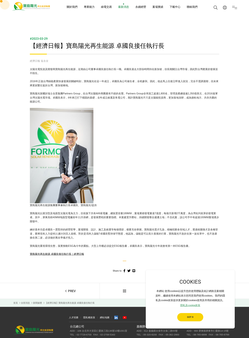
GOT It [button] (190, 317)
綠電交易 (106, 6)
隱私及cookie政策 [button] (190, 305)
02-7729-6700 (84, 334)
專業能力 (89, 6)
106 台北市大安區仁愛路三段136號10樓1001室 (102, 330)
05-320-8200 (150, 334)
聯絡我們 (192, 6)
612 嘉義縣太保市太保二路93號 (161, 330)
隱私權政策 (89, 317)
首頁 (15, 303)
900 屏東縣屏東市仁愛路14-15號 (211, 330)
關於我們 (72, 6)
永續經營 (140, 6)
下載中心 (175, 6)
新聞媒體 (37, 303)
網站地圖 (104, 317)
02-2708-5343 (107, 334)
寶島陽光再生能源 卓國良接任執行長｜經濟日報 (57, 254)
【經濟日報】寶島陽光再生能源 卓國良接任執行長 (70, 303)
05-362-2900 (172, 334)
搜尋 (216, 8)
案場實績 (157, 6)
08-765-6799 (222, 334)
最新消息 (123, 6)
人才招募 (73, 317)
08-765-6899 (200, 334)
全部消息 (25, 303)
